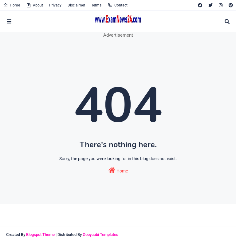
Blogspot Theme (40, 234)
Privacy (55, 5)
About (34, 5)
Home (11, 5)
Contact (118, 5)
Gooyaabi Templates (100, 234)
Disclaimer (76, 5)
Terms (96, 5)
